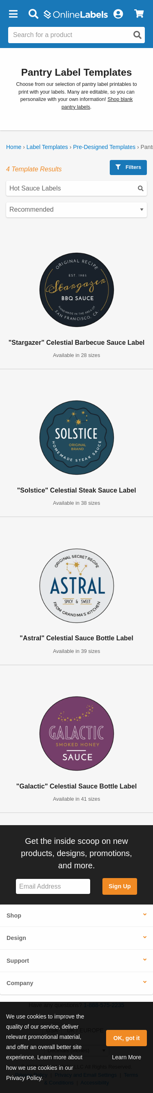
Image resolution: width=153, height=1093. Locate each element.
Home (13, 147)
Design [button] (16, 938)
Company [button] (20, 983)
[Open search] (137, 35)
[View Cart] (139, 14)
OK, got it (126, 1038)
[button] (13, 14)
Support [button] (18, 960)
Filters (128, 167)
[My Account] (118, 14)
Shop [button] (14, 915)
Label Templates (47, 147)
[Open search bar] (33, 14)
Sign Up (120, 886)
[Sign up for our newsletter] (53, 886)
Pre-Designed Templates (104, 147)
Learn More (126, 1057)
